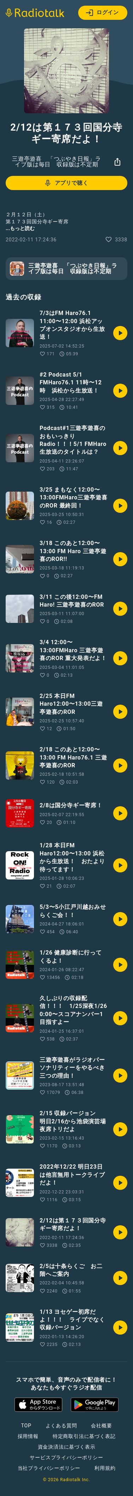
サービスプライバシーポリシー (66, 1457)
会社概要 (101, 1425)
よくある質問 (61, 1425)
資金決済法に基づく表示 (67, 1447)
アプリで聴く (66, 183)
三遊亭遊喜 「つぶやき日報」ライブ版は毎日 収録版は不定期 (56, 161)
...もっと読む (20, 228)
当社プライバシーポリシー (49, 1468)
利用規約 (104, 1468)
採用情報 (28, 1436)
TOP (26, 1425)
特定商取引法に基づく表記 (84, 1436)
